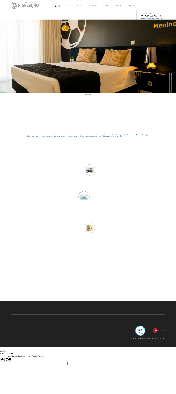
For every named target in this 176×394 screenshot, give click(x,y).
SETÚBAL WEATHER (88, 292)
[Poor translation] (8, 360)
